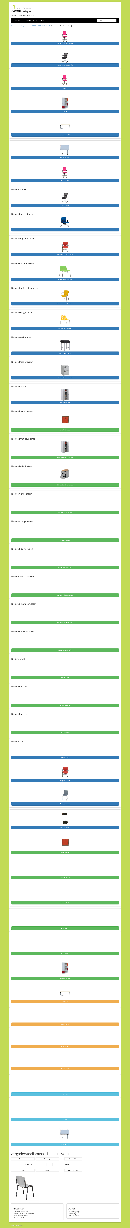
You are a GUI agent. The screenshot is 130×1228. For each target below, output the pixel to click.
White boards (65, 1144)
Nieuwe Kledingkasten (65, 567)
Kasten (65, 111)
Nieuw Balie (65, 757)
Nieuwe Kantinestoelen (65, 279)
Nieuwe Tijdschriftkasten (65, 595)
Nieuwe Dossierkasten (65, 378)
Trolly (65, 1119)
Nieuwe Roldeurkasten (65, 430)
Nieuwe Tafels (65, 678)
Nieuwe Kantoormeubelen (65, 65)
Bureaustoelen (65, 180)
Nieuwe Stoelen (65, 205)
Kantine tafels (65, 1024)
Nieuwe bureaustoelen (65, 230)
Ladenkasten (65, 928)
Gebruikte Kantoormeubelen (65, 43)
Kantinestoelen (65, 804)
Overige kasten (65, 978)
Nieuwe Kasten (65, 402)
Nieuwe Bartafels (65, 705)
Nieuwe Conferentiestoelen (65, 304)
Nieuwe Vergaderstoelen (23, 26)
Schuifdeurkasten (65, 903)
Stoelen (65, 88)
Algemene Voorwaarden (33, 20)
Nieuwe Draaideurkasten (65, 457)
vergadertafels (65, 1046)
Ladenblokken (65, 953)
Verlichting (65, 1094)
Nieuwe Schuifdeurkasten (65, 622)
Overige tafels (65, 1069)
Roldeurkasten (65, 852)
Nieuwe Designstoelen (65, 328)
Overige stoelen (65, 827)
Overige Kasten (65, 540)
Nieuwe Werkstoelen (65, 353)
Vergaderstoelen (65, 780)
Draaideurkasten (65, 878)
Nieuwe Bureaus (65, 733)
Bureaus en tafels (65, 135)
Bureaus (65, 1002)
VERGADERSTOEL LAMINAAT (41, 26)
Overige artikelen (65, 157)
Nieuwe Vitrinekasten (65, 512)
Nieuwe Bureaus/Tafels (65, 650)
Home (17, 20)
